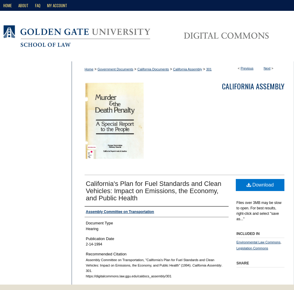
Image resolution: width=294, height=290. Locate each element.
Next (267, 68)
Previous (247, 68)
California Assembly (187, 69)
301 (209, 69)
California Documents (153, 69)
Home (89, 69)
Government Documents (115, 69)
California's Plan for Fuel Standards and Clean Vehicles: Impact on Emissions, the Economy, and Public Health (153, 191)
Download (260, 184)
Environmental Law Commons (258, 242)
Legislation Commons (252, 248)
